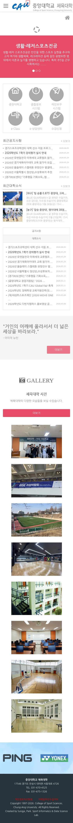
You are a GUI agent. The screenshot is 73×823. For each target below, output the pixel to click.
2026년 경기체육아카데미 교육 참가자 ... (30, 262)
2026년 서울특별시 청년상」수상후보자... (30, 271)
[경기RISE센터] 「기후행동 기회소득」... (28, 276)
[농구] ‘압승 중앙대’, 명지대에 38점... (46, 210)
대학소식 (36, 238)
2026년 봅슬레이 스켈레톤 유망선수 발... (30, 266)
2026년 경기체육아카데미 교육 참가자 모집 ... (30, 162)
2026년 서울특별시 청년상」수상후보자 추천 (28, 172)
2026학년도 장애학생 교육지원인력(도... (30, 290)
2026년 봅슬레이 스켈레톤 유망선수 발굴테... (29, 167)
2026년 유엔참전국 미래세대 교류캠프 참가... (29, 158)
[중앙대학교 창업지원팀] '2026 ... (26, 281)
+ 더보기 (65, 141)
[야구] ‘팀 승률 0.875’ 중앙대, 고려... (46, 193)
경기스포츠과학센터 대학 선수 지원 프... (29, 247)
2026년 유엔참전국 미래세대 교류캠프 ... (30, 257)
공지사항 (36, 231)
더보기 (58, 349)
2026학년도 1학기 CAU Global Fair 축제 (30, 285)
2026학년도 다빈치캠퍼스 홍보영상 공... (30, 304)
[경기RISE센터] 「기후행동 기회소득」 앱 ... (27, 177)
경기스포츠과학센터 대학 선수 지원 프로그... (29, 148)
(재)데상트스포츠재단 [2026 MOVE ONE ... (30, 297)
